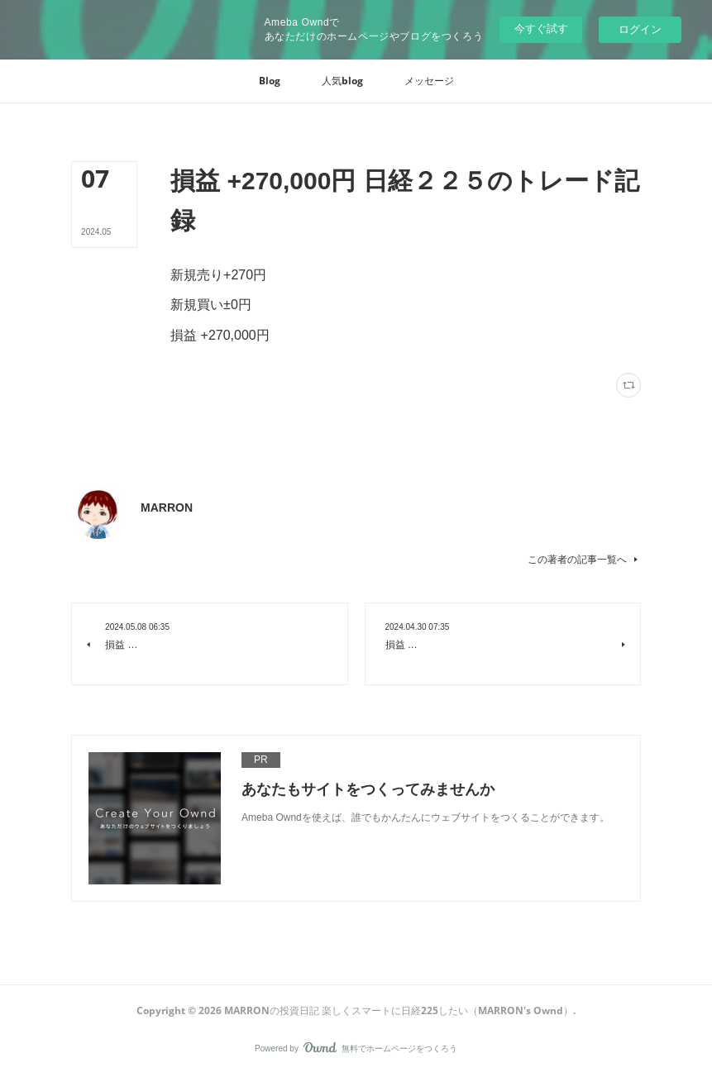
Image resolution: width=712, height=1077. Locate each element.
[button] (269, 81)
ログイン (640, 29)
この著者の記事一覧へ (584, 559)
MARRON (167, 507)
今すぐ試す (541, 28)
